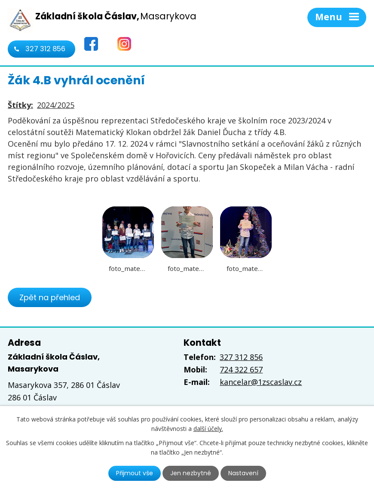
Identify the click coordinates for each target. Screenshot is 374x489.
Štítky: (20, 105)
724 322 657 (241, 369)
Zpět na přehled (49, 297)
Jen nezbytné (190, 473)
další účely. (208, 428)
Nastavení (243, 473)
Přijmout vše (134, 473)
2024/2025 (55, 105)
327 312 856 (45, 49)
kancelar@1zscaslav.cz (261, 382)
